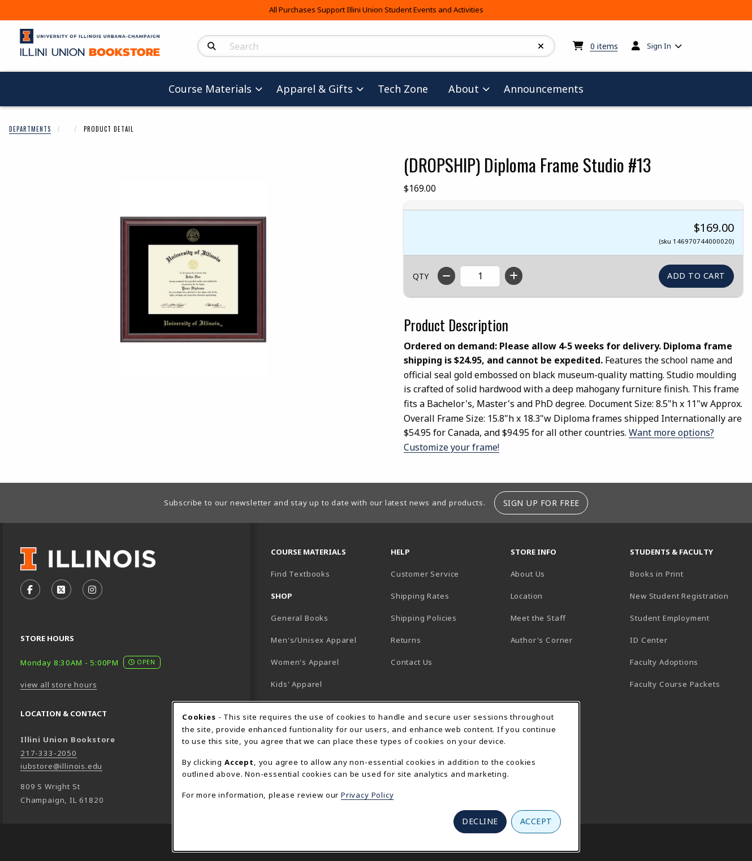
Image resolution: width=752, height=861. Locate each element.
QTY (421, 276)
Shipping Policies (424, 618)
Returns (406, 640)
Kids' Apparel (296, 684)
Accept (536, 821)
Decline (480, 821)
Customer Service (425, 574)
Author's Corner (542, 640)
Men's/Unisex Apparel (314, 640)
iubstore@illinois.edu (61, 766)
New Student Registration (679, 596)
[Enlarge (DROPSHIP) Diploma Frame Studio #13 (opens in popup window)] (193, 279)
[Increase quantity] (513, 276)
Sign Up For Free (541, 502)
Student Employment (685, 617)
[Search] (211, 46)
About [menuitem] (463, 89)
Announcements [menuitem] (544, 89)
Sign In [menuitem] (659, 46)
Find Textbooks (300, 574)
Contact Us (412, 662)
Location (527, 596)
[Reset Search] (541, 46)
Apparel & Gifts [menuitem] (314, 89)
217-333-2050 (48, 753)
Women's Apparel (305, 662)
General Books (300, 618)
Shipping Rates (420, 596)
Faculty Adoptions (664, 662)
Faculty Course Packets (675, 684)
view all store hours (58, 685)
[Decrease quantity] (446, 276)
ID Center (685, 639)
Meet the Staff (539, 618)
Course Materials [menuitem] (210, 89)
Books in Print (685, 573)
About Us (528, 574)
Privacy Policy (367, 795)
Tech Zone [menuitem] (407, 88)
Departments (30, 128)
